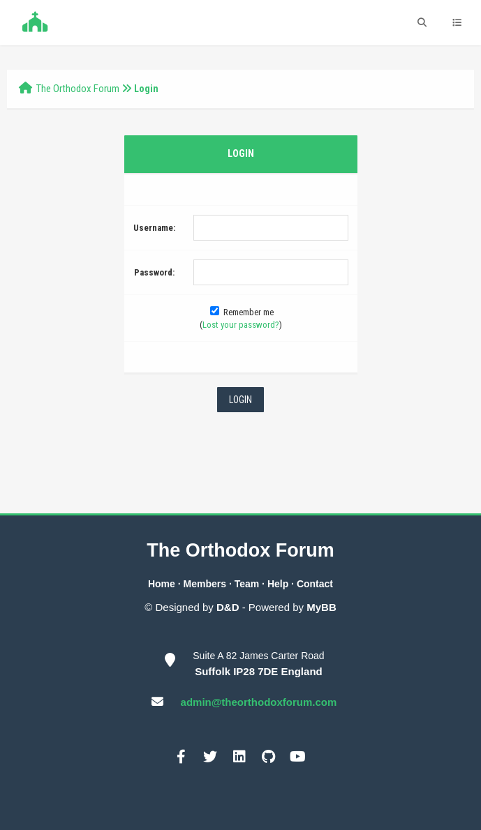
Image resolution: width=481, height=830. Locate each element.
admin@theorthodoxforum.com (259, 702)
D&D (227, 607)
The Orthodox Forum (77, 88)
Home (161, 583)
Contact (315, 583)
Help (277, 583)
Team (247, 583)
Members (205, 583)
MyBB (321, 607)
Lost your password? (240, 324)
